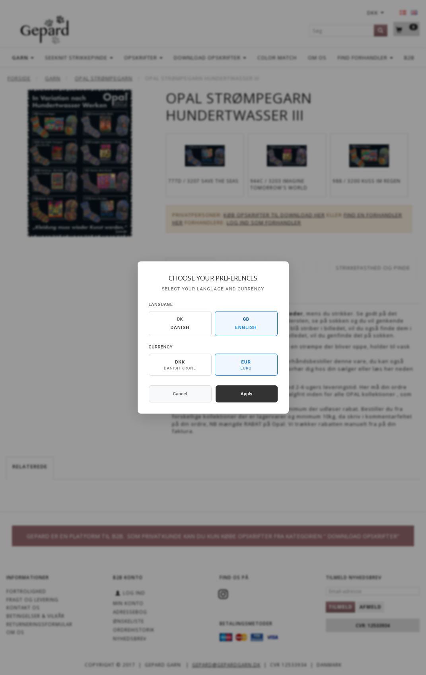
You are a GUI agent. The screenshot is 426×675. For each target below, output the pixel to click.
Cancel (180, 393)
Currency (161, 347)
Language (161, 304)
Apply (247, 393)
